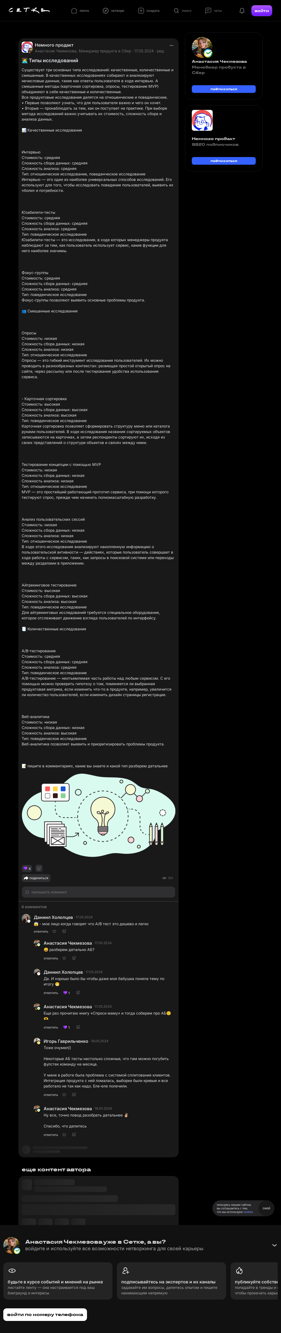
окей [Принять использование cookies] (266, 1208)
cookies (248, 1212)
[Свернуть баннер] (274, 1245)
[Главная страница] (29, 10)
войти (262, 10)
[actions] (171, 45)
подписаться (223, 89)
